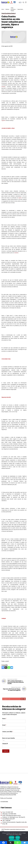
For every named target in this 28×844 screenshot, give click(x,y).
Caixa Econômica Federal (13, 9)
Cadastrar (5, 751)
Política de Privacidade (6, 798)
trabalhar (16, 252)
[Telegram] (11, 667)
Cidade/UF (5, 743)
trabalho (3, 86)
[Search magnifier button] (24, 699)
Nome (4, 718)
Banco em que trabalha (8, 738)
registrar (3, 120)
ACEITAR (11, 837)
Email (4, 725)
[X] (6, 667)
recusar (17, 837)
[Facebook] (3, 667)
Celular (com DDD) (7, 731)
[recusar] (26, 837)
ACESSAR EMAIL (4, 801)
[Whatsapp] (8, 667)
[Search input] (11, 699)
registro (20, 197)
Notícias (7, 9)
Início (2, 9)
